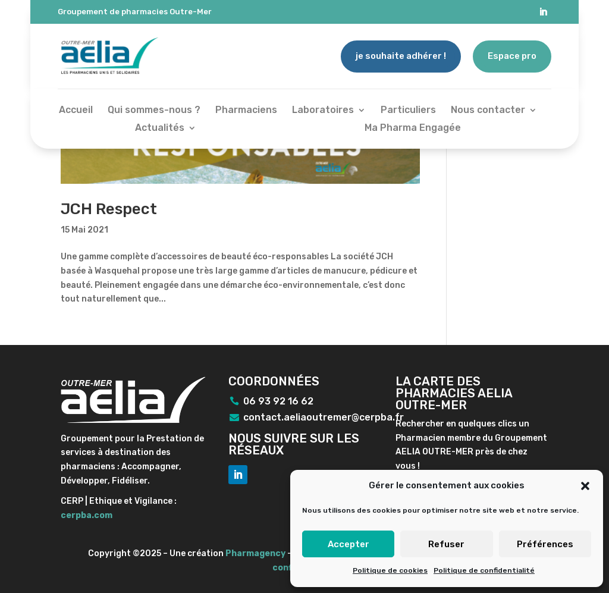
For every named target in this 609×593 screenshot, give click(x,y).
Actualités (159, 128)
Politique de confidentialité (484, 570)
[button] (585, 486)
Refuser (446, 544)
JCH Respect (109, 209)
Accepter (348, 544)
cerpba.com (86, 515)
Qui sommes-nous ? (154, 110)
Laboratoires (323, 110)
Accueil (76, 110)
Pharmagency (255, 553)
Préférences (545, 544)
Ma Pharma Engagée (413, 128)
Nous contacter (488, 110)
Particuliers (408, 110)
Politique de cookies (390, 570)
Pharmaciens (246, 110)
